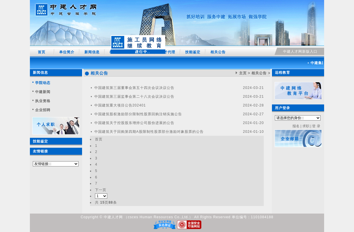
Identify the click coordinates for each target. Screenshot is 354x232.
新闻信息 (92, 52)
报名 (295, 126)
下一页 (100, 190)
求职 (305, 126)
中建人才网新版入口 (300, 51)
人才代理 (167, 52)
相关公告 (218, 52)
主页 (243, 73)
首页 (41, 52)
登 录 (316, 126)
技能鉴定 (192, 52)
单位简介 (66, 52)
